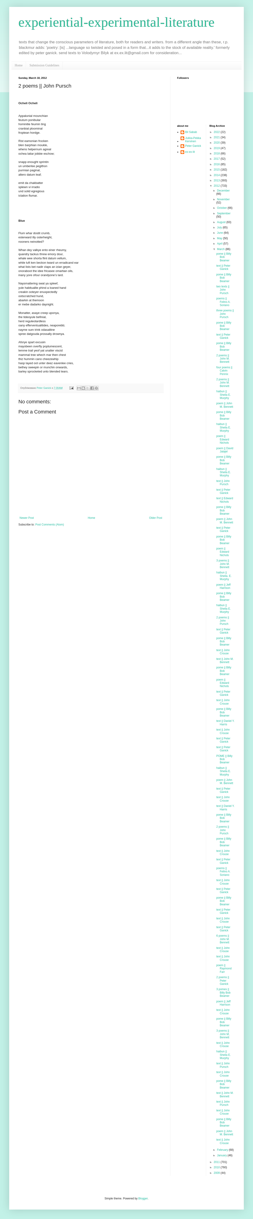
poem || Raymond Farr (223, 969)
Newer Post (27, 517)
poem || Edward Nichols (222, 439)
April (220, 243)
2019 (217, 148)
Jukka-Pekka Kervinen (193, 139)
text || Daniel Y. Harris (225, 722)
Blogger (143, 1198)
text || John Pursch (223, 482)
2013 (217, 180)
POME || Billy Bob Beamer (224, 759)
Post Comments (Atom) (49, 524)
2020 (217, 142)
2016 (217, 164)
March (221, 249)
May (220, 238)
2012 (217, 185)
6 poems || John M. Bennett (223, 939)
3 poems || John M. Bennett (223, 564)
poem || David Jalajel (224, 450)
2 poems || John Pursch (222, 621)
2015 (217, 169)
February (223, 1149)
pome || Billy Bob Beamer (223, 257)
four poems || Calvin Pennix (224, 371)
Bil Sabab (191, 132)
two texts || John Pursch (222, 290)
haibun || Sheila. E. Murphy (223, 576)
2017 (217, 158)
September (223, 213)
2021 (217, 137)
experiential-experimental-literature (116, 22)
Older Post (155, 517)
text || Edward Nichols (224, 500)
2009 (217, 1173)
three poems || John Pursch (225, 314)
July (220, 227)
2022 (217, 132)
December (223, 190)
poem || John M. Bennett (224, 405)
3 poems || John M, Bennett (223, 1034)
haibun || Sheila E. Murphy (223, 395)
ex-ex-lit (190, 151)
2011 (217, 1162)
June (220, 232)
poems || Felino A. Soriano (223, 302)
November (223, 199)
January (222, 1155)
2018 (217, 153)
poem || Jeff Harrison (223, 586)
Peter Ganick (193, 146)
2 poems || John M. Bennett (223, 359)
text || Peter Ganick (223, 267)
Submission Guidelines (44, 65)
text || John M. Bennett (224, 660)
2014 (217, 175)
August (221, 222)
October (222, 208)
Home (19, 65)
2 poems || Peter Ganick (222, 981)
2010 (217, 1167)
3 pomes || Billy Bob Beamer (223, 993)
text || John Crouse (223, 652)
